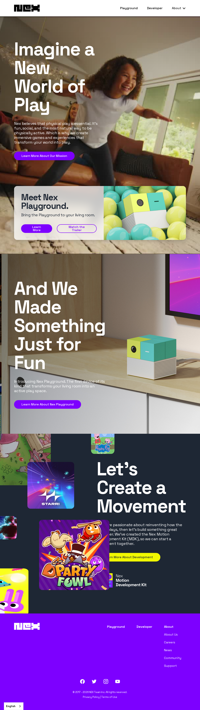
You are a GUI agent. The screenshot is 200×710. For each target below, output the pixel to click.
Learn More (36, 228)
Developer (154, 8)
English (10, 706)
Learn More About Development (128, 557)
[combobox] (13, 706)
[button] (179, 8)
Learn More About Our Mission (44, 156)
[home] (27, 8)
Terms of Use (109, 697)
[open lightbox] (77, 228)
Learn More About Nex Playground (47, 404)
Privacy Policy (91, 697)
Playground (129, 8)
